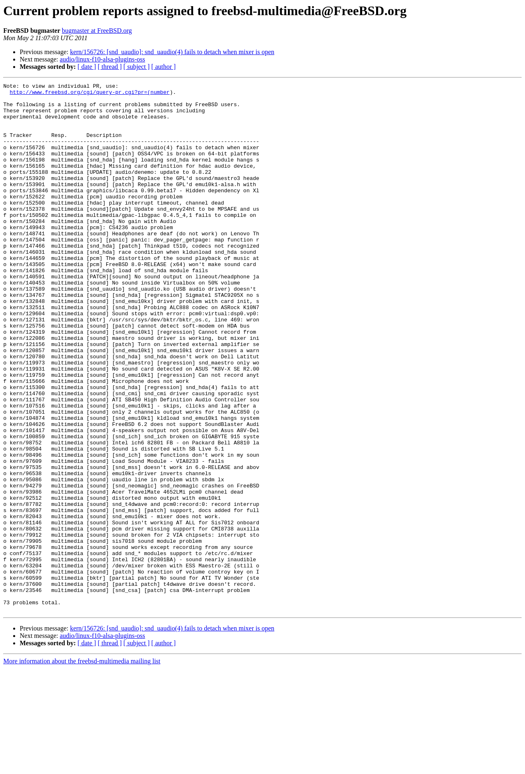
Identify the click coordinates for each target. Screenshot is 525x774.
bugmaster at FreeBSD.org (97, 30)
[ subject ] (136, 66)
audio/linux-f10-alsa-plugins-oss (102, 59)
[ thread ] (110, 66)
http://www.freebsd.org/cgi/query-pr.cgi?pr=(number (90, 94)
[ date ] (87, 66)
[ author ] (163, 66)
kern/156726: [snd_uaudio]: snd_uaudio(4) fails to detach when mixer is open (172, 51)
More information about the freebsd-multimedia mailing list (81, 766)
